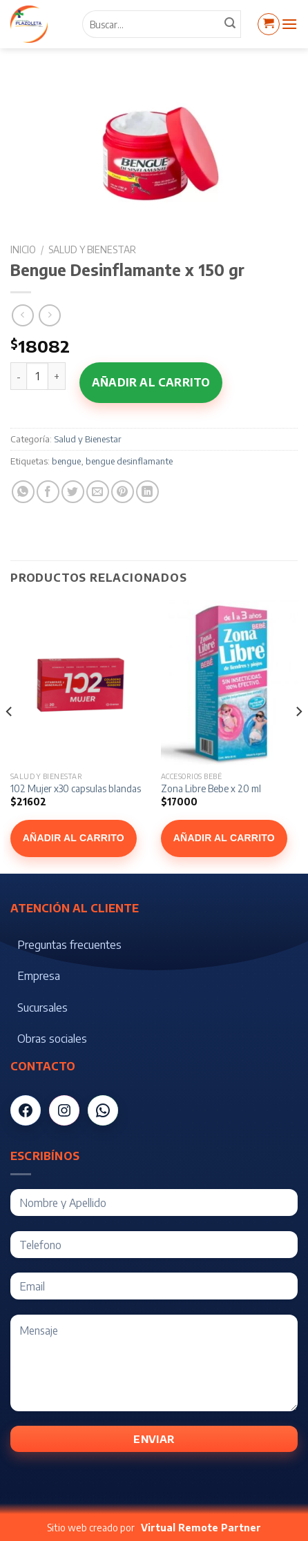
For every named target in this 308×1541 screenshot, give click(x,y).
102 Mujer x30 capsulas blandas (75, 788)
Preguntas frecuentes (69, 945)
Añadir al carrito (151, 382)
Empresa (38, 976)
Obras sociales (52, 1039)
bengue (66, 461)
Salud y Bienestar (92, 249)
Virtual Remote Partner (201, 1527)
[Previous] (10, 739)
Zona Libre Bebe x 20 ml (211, 788)
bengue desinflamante (129, 461)
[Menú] (289, 24)
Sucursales (42, 1007)
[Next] (298, 739)
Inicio (23, 249)
